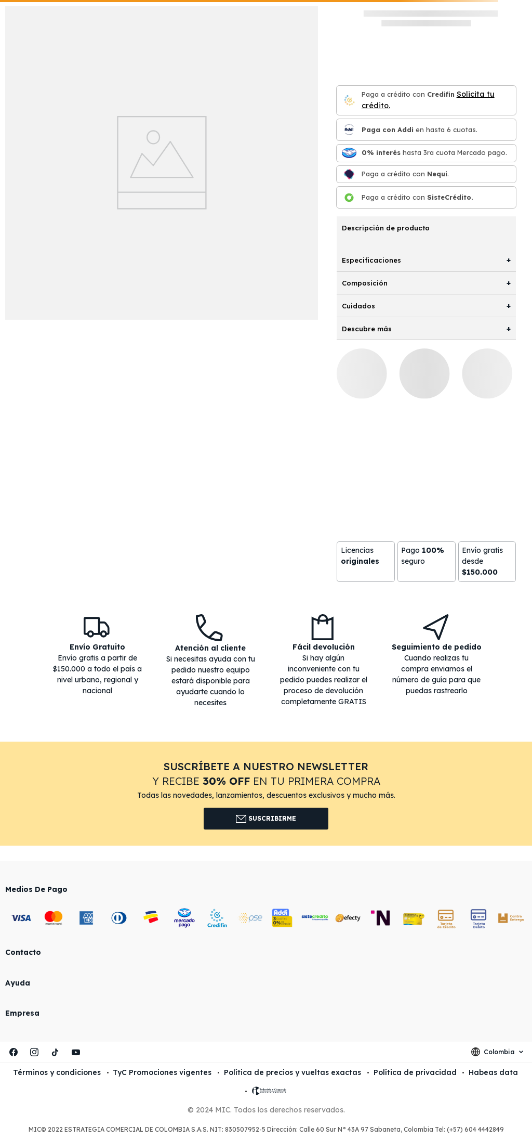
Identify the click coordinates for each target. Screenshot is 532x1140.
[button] (266, 793)
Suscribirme (266, 818)
